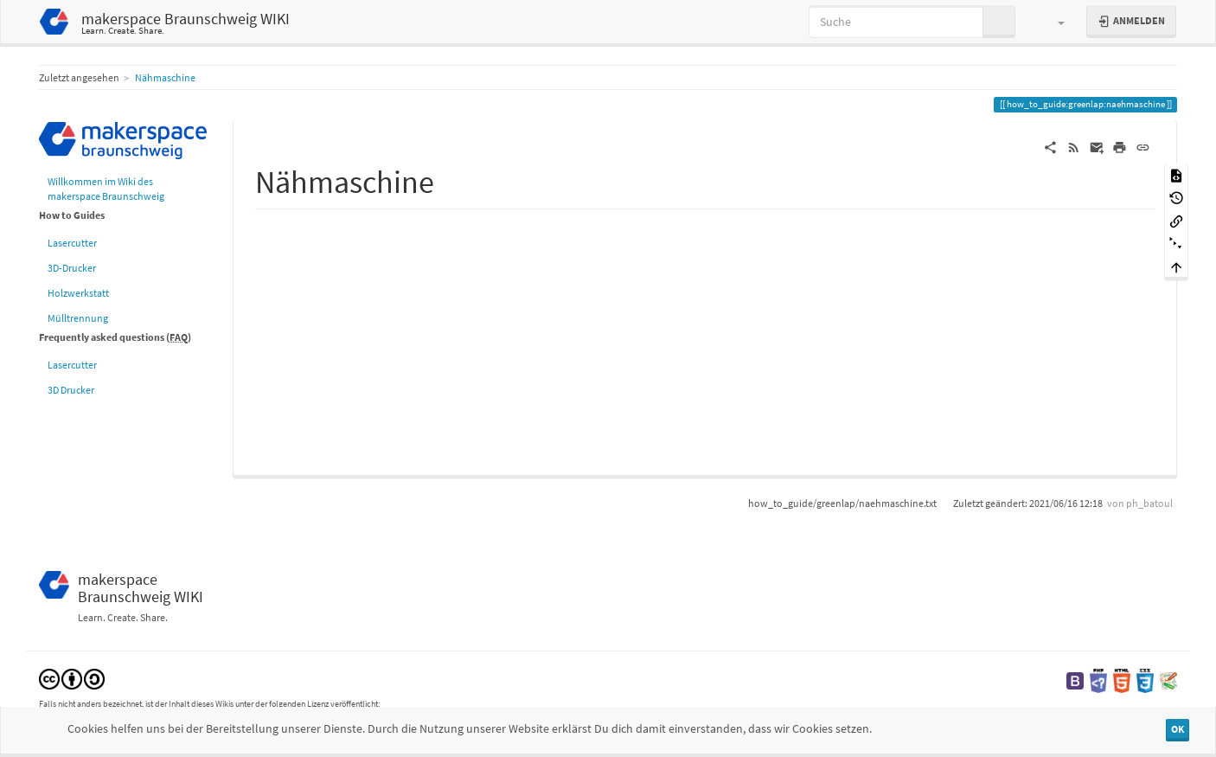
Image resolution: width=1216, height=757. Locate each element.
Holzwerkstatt (78, 292)
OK (1177, 728)
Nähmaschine (165, 77)
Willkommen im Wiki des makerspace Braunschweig (106, 188)
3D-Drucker (72, 267)
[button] (1053, 21)
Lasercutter (72, 242)
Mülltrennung (78, 317)
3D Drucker (71, 389)
